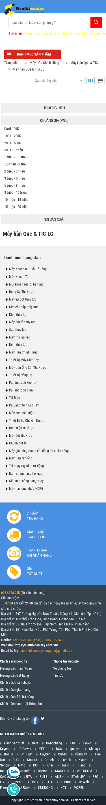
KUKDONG (45, 787)
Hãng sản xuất (14, 743)
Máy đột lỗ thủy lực (22, 322)
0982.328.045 (10, 593)
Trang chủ (11, 63)
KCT (63, 787)
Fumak (66, 760)
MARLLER (62, 771)
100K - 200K (12, 136)
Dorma (42, 771)
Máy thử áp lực (19, 337)
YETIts (43, 749)
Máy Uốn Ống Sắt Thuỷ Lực (27, 368)
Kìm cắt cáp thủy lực (23, 307)
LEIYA (28, 776)
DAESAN (24, 787)
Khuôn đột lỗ (18, 443)
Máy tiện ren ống (20, 458)
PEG (35, 782)
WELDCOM (84, 771)
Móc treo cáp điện (21, 413)
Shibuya (94, 749)
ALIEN (59, 776)
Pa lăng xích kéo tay (23, 383)
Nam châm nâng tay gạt (25, 474)
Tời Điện (14, 398)
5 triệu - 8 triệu (14, 185)
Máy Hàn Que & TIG (84, 63)
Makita (32, 760)
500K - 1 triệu (13, 150)
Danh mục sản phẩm (32, 54)
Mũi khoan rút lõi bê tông (26, 284)
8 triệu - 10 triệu (15, 192)
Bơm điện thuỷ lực (21, 428)
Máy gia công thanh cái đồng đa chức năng (39, 451)
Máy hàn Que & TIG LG (29, 69)
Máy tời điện (91, 33)
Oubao (62, 754)
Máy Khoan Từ (19, 277)
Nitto (21, 765)
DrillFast (27, 754)
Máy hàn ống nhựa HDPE (26, 489)
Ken (72, 743)
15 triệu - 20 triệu (16, 207)
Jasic (65, 765)
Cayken (45, 754)
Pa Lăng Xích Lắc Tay (24, 405)
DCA (59, 749)
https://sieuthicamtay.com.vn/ (36, 645)
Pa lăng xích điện (21, 390)
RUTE (43, 776)
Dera (35, 743)
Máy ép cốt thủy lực (22, 299)
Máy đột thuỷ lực (20, 436)
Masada (24, 771)
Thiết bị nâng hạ (69, 33)
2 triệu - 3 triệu (14, 171)
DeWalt (84, 782)
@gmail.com (64, 650)
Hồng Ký (81, 754)
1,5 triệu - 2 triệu (15, 164)
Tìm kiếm (96, 22)
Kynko (87, 743)
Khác (50, 765)
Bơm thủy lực (18, 345)
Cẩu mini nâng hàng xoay (26, 481)
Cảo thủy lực (18, 330)
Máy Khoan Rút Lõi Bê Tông (28, 269)
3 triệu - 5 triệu (14, 178)
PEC (95, 776)
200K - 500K (12, 143)
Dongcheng (54, 743)
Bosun (8, 754)
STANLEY (78, 776)
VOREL (79, 787)
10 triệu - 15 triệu (16, 199)
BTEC (49, 782)
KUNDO (66, 782)
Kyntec (83, 760)
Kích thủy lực (18, 315)
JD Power (24, 749)
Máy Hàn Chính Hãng (44, 63)
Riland (81, 765)
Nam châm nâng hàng (40, 33)
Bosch (49, 760)
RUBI (16, 760)
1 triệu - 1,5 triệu (15, 157)
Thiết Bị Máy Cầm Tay (24, 360)
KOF (36, 765)
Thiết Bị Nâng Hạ (20, 375)
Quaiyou (75, 749)
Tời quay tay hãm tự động (26, 466)
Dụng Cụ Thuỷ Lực (21, 292)
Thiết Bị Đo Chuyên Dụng (26, 421)
